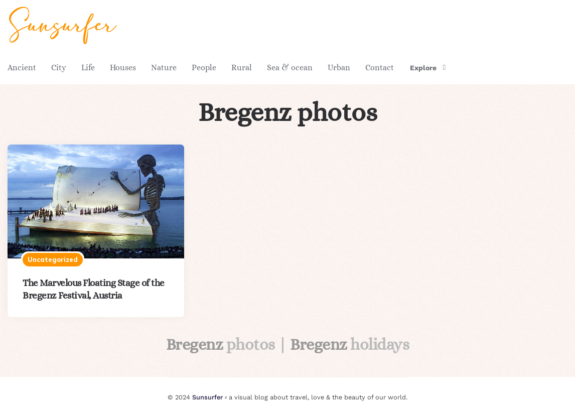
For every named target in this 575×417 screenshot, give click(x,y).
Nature (164, 67)
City (58, 67)
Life (88, 67)
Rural (241, 67)
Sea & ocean (290, 67)
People (204, 67)
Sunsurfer (207, 397)
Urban (339, 67)
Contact (379, 67)
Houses (123, 67)
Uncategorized (53, 259)
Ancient (22, 67)
